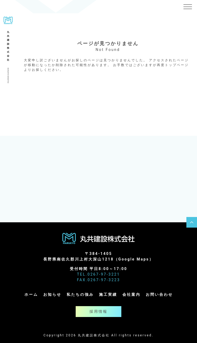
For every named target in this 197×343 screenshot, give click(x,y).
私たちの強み (80, 294)
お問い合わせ (159, 294)
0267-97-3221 (104, 274)
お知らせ (52, 294)
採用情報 (98, 311)
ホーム (31, 294)
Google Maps (133, 259)
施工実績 (108, 294)
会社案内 (131, 294)
